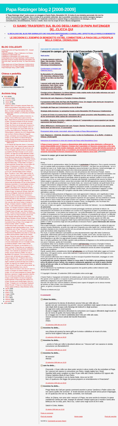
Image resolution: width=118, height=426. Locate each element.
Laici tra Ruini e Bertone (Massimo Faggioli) (17, 134)
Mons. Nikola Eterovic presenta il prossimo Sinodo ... (20, 119)
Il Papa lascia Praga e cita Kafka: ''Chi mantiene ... (19, 225)
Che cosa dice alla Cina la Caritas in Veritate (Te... (19, 202)
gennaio (8, 301)
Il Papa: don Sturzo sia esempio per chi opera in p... (20, 125)
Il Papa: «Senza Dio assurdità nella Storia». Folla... (19, 236)
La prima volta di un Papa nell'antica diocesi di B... (19, 214)
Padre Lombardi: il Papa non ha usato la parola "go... (20, 265)
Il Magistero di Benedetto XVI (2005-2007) (15, 56)
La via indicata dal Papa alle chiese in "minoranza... (20, 144)
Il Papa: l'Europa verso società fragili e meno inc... (19, 281)
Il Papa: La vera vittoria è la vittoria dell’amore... (18, 137)
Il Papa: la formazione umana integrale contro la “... (19, 127)
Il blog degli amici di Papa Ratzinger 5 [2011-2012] (18, 58)
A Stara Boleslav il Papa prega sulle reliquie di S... (19, 279)
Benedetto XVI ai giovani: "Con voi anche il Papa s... (20, 254)
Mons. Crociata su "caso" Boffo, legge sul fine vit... (19, 173)
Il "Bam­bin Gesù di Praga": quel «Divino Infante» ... (19, 211)
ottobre (7, 102)
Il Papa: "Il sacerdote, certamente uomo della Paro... (20, 168)
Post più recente (46, 416)
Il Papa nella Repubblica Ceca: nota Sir (16, 267)
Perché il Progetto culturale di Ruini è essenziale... (19, 150)
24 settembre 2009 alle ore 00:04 (56, 383)
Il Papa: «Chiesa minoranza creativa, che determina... (20, 213)
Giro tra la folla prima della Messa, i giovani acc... (19, 276)
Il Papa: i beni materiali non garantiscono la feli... (19, 250)
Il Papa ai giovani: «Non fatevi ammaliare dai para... (20, 155)
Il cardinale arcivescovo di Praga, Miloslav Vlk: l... (19, 180)
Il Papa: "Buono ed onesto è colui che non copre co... (20, 268)
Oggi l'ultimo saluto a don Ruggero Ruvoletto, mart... (20, 178)
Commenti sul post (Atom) (57, 421)
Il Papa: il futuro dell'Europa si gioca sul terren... (19, 118)
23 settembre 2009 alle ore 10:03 (56, 350)
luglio (7, 290)
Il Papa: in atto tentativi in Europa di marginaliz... (19, 278)
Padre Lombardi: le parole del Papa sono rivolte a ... (20, 261)
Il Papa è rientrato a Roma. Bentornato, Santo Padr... (20, 218)
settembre (8, 104)
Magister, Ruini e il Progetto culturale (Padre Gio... (19, 105)
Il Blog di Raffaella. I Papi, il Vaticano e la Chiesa (17, 53)
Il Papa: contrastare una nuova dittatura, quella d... (19, 136)
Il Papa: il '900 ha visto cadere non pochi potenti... (19, 259)
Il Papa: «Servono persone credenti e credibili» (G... (20, 175)
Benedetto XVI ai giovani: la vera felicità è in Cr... (19, 245)
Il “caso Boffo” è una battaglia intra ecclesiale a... (19, 200)
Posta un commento (47, 413)
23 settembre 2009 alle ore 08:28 (56, 337)
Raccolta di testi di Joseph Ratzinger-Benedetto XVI (18, 59)
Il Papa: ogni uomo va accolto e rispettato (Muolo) (19, 209)
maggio (7, 294)
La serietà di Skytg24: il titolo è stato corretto (18, 243)
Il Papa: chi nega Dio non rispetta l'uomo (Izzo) (18, 263)
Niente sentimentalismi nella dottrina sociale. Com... (20, 107)
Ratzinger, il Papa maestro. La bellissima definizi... (19, 238)
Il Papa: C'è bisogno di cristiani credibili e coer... (19, 270)
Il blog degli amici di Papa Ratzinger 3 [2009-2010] (18, 66)
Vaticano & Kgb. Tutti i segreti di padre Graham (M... (20, 146)
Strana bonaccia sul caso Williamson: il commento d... (20, 197)
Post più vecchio (110, 416)
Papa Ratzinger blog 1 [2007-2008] (13, 67)
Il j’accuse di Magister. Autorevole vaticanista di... (19, 193)
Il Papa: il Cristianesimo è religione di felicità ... (18, 166)
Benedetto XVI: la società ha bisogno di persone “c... (20, 220)
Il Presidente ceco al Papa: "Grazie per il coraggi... (19, 229)
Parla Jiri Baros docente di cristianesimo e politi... (19, 177)
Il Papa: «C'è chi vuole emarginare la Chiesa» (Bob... (20, 272)
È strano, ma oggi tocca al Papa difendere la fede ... (20, 153)
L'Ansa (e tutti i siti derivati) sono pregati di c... (18, 256)
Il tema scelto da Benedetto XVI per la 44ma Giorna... (20, 182)
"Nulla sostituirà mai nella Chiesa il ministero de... (19, 169)
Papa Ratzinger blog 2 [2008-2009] (41, 9)
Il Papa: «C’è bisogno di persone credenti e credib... (20, 207)
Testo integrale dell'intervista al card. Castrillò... (18, 216)
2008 (5, 303)
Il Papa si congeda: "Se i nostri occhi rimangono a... (20, 231)
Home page (78, 416)
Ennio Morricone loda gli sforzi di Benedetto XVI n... (20, 157)
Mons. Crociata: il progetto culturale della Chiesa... (19, 111)
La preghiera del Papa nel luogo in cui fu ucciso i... (19, 151)
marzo (7, 297)
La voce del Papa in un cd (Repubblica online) (18, 109)
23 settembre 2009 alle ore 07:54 (56, 324)
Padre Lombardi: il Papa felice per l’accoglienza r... (19, 247)
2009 (5, 96)
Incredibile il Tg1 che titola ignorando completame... (20, 249)
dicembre (8, 98)
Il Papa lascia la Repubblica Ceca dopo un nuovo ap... (20, 232)
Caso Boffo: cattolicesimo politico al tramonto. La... (19, 116)
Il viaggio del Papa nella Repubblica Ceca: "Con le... (20, 227)
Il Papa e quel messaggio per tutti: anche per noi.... (19, 148)
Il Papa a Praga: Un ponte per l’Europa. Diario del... (20, 191)
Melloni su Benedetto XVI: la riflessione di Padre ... (19, 187)
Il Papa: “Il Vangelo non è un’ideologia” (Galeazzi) (19, 283)
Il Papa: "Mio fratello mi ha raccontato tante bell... (19, 123)
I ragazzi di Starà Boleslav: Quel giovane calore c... (19, 189)
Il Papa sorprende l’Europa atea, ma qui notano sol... (20, 164)
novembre (8, 100)
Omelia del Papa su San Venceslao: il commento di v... (20, 198)
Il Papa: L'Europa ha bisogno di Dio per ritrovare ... (19, 121)
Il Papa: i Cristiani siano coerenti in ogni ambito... (19, 240)
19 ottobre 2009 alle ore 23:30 (55, 409)
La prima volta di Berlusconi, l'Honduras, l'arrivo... (19, 130)
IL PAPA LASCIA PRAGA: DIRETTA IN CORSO (18, 234)
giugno (7, 292)
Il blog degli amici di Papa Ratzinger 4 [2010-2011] (18, 64)
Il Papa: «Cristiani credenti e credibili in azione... (19, 204)
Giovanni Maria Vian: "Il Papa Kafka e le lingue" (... (19, 162)
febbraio (8, 299)
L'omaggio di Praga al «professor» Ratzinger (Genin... (20, 159)
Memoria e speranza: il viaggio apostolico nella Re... (20, 274)
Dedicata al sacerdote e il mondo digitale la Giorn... (19, 184)
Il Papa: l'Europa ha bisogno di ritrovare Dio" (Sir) (19, 139)
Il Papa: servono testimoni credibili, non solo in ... (19, 252)
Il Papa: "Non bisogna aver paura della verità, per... (19, 128)
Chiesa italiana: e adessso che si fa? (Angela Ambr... (20, 132)
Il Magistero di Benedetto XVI (11, 54)
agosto (7, 288)
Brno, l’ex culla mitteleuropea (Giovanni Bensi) (18, 205)
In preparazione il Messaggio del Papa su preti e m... (20, 160)
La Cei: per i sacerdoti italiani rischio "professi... (18, 171)
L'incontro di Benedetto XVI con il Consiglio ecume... (20, 242)
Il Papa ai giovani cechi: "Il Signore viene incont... (19, 258)
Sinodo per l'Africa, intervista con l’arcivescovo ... (19, 195)
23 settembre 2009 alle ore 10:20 (56, 362)
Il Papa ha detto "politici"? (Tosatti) (15, 223)
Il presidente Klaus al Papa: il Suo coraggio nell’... (19, 222)
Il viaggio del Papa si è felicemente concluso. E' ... (19, 186)
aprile (7, 296)
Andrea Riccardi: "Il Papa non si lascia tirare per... (19, 285)
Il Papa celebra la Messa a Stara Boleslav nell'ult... (19, 287)
